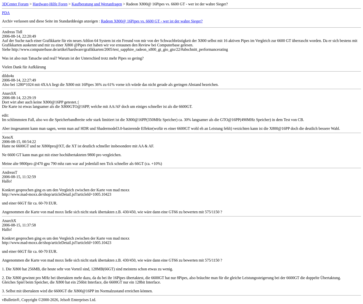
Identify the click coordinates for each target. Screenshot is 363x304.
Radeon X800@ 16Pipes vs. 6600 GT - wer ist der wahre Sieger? (152, 21)
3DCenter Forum (15, 4)
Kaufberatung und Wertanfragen (97, 4)
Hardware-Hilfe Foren (50, 4)
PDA (6, 13)
